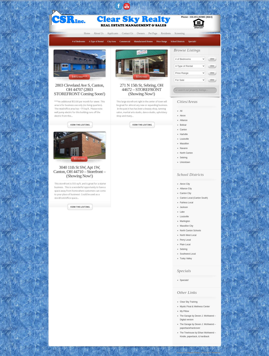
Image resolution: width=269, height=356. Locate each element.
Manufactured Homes (143, 41)
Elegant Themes (193, 352)
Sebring (183, 157)
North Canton (186, 153)
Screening (180, 33)
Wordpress (215, 352)
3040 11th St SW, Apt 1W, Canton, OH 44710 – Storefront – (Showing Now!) (79, 171)
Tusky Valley (186, 258)
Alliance (184, 120)
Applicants (112, 33)
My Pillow (184, 311)
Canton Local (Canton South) (194, 198)
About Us (99, 33)
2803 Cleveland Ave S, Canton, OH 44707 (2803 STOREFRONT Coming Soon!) (79, 89)
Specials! (192, 41)
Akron (183, 115)
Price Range (161, 41)
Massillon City (186, 226)
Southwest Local (188, 254)
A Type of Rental (96, 41)
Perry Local (185, 240)
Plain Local (185, 244)
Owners (141, 33)
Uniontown (185, 162)
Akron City (185, 184)
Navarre (184, 148)
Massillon (184, 143)
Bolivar (183, 125)
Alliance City (186, 188)
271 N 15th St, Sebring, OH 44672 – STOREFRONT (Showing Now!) (141, 89)
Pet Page (153, 33)
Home (87, 33)
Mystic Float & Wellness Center (195, 306)
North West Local (188, 235)
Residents (166, 33)
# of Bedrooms (78, 41)
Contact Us (127, 33)
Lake (182, 212)
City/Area (111, 41)
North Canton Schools (190, 230)
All (181, 111)
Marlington (185, 221)
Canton (183, 129)
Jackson (184, 207)
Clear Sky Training (189, 302)
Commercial (125, 41)
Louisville (184, 139)
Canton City (185, 193)
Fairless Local (186, 202)
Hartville (184, 134)
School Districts (177, 41)
